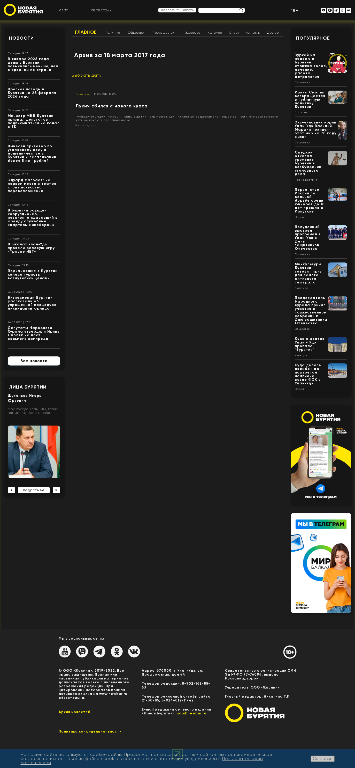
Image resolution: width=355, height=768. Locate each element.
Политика (112, 32)
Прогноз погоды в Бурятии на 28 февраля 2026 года (32, 93)
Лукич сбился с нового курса (111, 106)
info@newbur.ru (191, 713)
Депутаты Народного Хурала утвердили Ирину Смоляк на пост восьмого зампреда (33, 333)
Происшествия (164, 32)
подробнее (34, 490)
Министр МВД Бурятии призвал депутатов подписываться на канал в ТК (34, 121)
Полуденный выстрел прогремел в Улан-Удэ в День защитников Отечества (308, 238)
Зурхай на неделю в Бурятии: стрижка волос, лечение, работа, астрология (311, 66)
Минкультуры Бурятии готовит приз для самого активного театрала (308, 273)
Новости (21, 38)
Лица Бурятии (28, 387)
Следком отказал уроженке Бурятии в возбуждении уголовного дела (308, 163)
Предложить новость (177, 10)
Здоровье (192, 32)
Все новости (34, 361)
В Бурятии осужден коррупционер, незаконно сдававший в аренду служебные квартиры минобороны (33, 217)
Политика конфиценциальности (90, 731)
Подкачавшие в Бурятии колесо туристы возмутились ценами (33, 274)
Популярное (313, 38)
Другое (273, 32)
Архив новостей (74, 712)
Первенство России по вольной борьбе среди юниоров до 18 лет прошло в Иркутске (310, 200)
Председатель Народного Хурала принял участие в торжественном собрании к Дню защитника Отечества (311, 310)
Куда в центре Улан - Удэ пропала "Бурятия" (310, 344)
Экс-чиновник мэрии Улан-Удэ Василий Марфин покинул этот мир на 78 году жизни (315, 129)
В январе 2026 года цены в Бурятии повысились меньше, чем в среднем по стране (33, 64)
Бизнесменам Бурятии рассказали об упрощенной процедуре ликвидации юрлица (32, 303)
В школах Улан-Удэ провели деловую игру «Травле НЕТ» (31, 248)
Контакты (253, 32)
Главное (86, 32)
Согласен (323, 758)
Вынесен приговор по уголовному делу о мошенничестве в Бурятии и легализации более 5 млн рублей (32, 153)
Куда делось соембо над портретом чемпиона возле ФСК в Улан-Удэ (308, 374)
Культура (215, 32)
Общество (136, 32)
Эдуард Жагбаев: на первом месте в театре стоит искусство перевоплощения (32, 185)
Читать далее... (87, 125)
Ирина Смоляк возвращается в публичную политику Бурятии (310, 99)
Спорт (234, 32)
